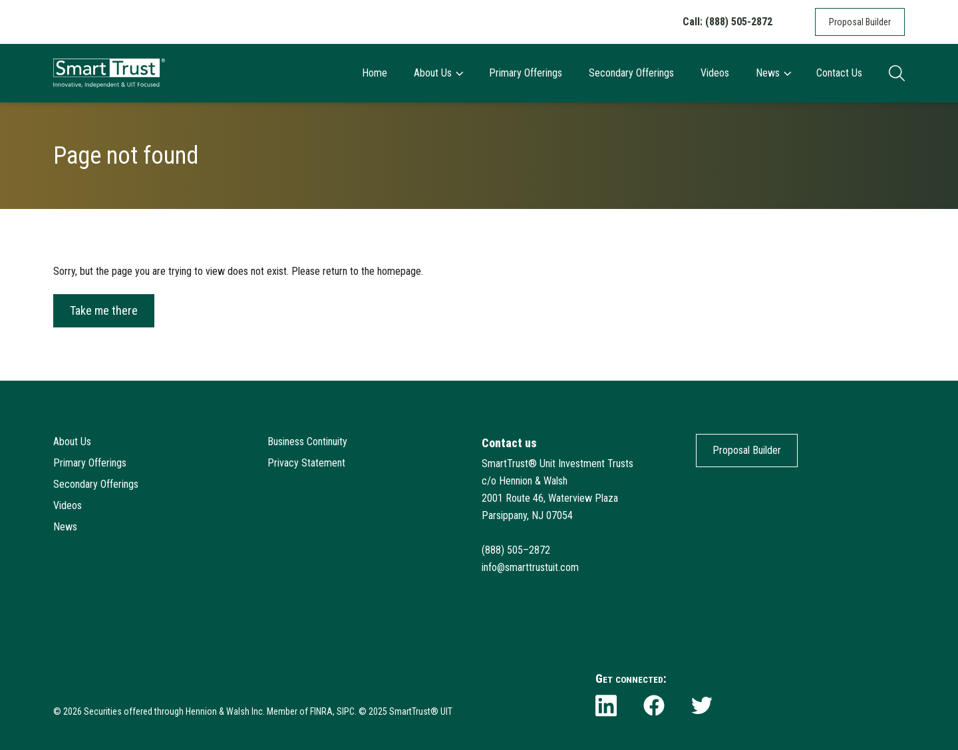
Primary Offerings (525, 73)
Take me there (104, 310)
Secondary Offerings (631, 73)
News (773, 73)
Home (374, 73)
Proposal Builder (860, 22)
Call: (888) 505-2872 (727, 21)
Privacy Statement (306, 463)
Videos (715, 73)
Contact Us (839, 73)
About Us (438, 73)
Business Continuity (307, 441)
